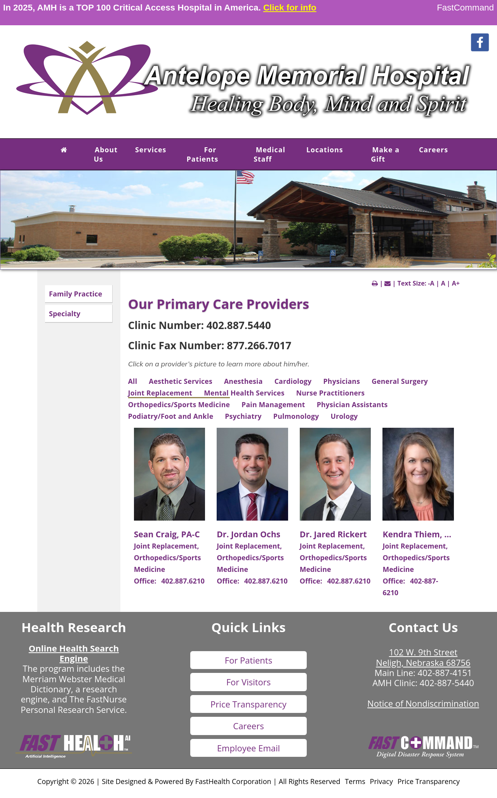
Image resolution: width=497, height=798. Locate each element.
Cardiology (293, 381)
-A (431, 283)
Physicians (341, 381)
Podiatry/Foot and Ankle (171, 416)
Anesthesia (243, 381)
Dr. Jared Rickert (333, 534)
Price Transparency (248, 704)
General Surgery (400, 381)
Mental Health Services (244, 392)
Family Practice (75, 293)
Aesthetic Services (180, 381)
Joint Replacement (160, 392)
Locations (324, 149)
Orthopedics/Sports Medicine (179, 404)
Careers (433, 149)
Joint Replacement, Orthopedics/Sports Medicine (167, 557)
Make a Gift (385, 154)
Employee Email (248, 748)
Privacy (381, 781)
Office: (146, 580)
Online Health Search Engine (74, 653)
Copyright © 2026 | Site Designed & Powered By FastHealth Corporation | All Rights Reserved (188, 781)
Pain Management (273, 404)
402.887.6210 (183, 580)
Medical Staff (269, 154)
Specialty (64, 313)
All (132, 381)
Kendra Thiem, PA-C (422, 534)
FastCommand (465, 7)
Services (150, 149)
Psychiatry (243, 416)
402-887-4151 (445, 672)
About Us (106, 154)
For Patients (203, 154)
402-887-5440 (447, 682)
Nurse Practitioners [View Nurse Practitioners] (330, 392)
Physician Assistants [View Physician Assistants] (352, 404)
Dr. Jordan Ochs (248, 534)
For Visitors (248, 682)
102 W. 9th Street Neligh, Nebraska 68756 (423, 657)
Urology (344, 416)
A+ (456, 283)
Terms (355, 781)
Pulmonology (296, 416)
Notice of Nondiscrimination (423, 703)
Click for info (289, 7)
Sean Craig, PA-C (167, 534)
